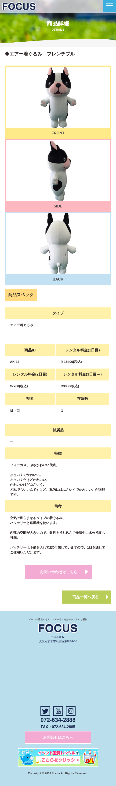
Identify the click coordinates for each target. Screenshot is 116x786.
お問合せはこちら (58, 737)
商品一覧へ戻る (85, 597)
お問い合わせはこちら (58, 572)
